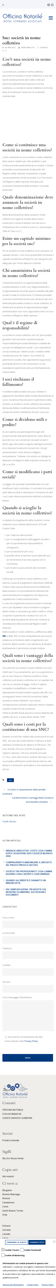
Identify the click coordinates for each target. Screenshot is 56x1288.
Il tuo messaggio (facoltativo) (28, 1014)
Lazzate (6, 1233)
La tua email (28, 937)
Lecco (5, 1238)
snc (10, 780)
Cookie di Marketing (15, 1255)
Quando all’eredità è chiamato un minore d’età (26, 882)
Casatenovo (8, 1202)
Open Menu (51, 17)
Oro (8, 1158)
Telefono (28, 953)
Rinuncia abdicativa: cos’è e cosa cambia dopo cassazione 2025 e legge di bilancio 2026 (29, 853)
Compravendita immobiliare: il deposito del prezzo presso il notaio (29, 864)
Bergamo (7, 1190)
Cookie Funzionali (32, 1250)
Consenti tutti (37, 1242)
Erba (4, 1214)
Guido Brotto (27, 47)
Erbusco (6, 1225)
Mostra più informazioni (13, 1284)
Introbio (6, 1229)
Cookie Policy (32, 1284)
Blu (4, 1158)
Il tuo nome (28, 922)
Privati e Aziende (10, 1140)
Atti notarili (8, 1176)
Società (44, 47)
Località (28, 970)
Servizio (28, 986)
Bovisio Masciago (11, 1194)
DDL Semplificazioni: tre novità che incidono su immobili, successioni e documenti (26, 892)
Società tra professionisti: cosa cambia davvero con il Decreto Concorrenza (29, 873)
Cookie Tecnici (12, 1250)
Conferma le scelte (16, 1242)
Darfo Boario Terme (12, 1210)
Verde (20, 1158)
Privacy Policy (31, 1041)
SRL (4, 636)
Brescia (6, 1198)
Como (5, 1206)
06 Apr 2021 (10, 47)
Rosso (14, 1158)
